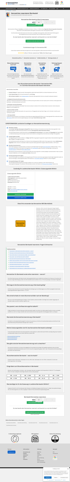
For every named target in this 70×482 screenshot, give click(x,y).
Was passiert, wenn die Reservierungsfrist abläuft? (19, 264)
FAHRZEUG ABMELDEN (20, 204)
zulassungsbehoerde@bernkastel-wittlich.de (19, 196)
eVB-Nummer (9, 123)
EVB (60, 8)
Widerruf (25, 470)
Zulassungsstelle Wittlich (12, 348)
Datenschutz (25, 468)
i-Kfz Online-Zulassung (40, 165)
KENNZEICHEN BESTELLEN (23, 8)
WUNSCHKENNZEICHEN (11, 8)
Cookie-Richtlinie (50, 479)
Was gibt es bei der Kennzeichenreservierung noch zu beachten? (22, 270)
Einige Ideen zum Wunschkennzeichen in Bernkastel (19, 274)
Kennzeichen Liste (26, 465)
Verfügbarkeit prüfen (35, 29)
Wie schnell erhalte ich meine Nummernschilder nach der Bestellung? (23, 262)
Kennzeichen (9, 10)
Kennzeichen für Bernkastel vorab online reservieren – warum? (22, 258)
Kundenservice (11, 466)
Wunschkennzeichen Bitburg (22, 436)
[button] (67, 468)
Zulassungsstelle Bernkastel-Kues (13, 345)
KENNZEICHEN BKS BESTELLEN (35, 46)
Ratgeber (25, 467)
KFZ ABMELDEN (45, 8)
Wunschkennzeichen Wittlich (11, 436)
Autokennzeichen (25, 101)
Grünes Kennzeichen (47, 153)
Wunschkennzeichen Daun (43, 436)
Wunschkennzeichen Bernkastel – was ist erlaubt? (19, 272)
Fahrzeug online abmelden (48, 170)
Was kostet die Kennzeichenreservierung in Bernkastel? (20, 266)
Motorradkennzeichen (26, 155)
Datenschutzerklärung (58, 479)
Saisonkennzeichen (12, 155)
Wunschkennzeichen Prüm (33, 436)
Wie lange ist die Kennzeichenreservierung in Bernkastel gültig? (22, 260)
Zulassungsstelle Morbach (12, 346)
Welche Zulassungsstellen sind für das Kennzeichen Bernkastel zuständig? (24, 268)
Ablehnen (55, 477)
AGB (24, 471)
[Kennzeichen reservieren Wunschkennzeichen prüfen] (17, 4)
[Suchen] (63, 8)
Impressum (64, 479)
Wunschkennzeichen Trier (54, 436)
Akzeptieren (48, 477)
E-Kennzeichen (35, 154)
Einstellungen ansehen (64, 477)
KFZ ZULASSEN (54, 8)
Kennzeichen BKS (14, 198)
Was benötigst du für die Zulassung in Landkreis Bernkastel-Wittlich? (23, 276)
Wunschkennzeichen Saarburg (11, 439)
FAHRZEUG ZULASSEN (20, 201)
